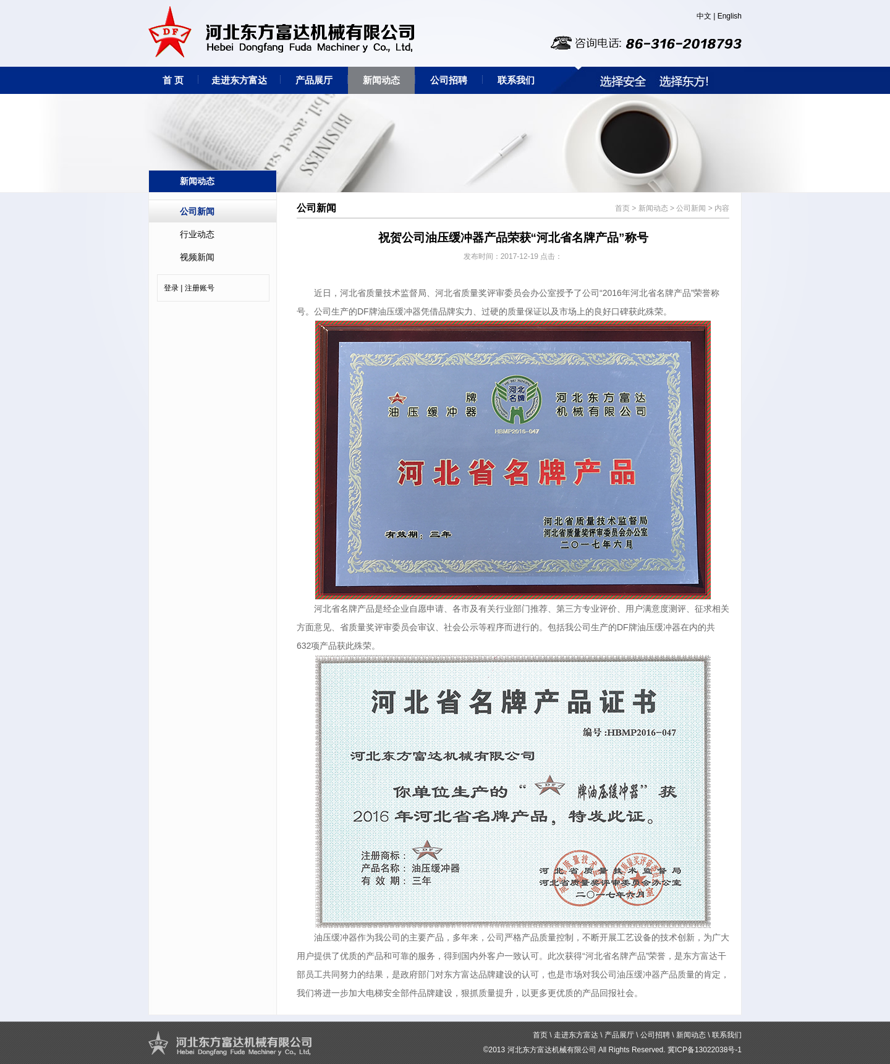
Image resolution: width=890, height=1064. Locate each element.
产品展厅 (314, 80)
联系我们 (516, 80)
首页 (622, 208)
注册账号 (199, 288)
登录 (171, 288)
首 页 (173, 80)
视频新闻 (197, 257)
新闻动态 (381, 80)
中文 (704, 16)
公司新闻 (197, 211)
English (730, 16)
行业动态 (197, 234)
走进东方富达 (239, 80)
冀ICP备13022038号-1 (705, 1049)
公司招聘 (448, 80)
